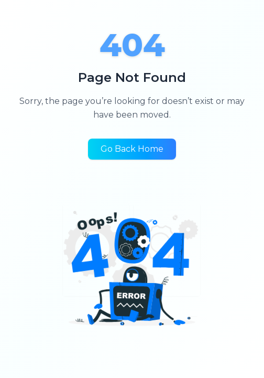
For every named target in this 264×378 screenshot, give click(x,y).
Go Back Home (132, 149)
